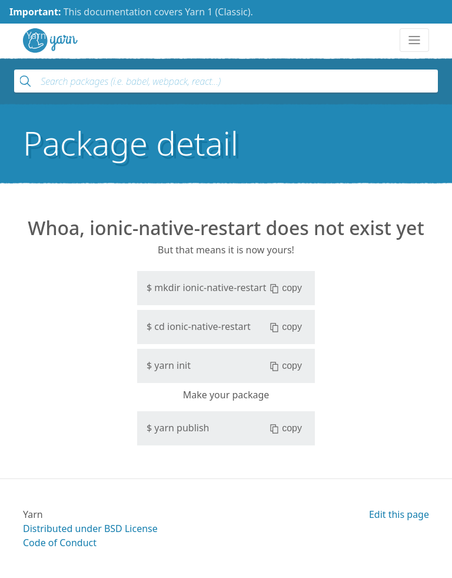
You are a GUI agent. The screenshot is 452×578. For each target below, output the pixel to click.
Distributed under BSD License (90, 528)
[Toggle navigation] (414, 40)
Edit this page (399, 514)
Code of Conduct (60, 542)
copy (286, 288)
